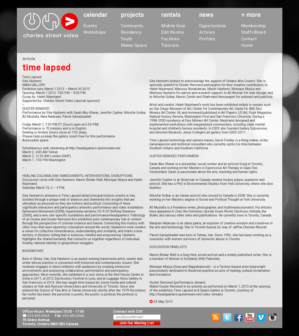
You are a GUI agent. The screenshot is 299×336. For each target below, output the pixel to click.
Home (247, 45)
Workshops (94, 32)
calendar (95, 14)
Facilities (170, 38)
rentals (171, 14)
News (206, 14)
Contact (249, 38)
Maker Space (134, 45)
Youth (126, 38)
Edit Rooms (172, 32)
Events (90, 25)
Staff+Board (253, 32)
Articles (207, 32)
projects (132, 14)
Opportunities (212, 25)
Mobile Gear (173, 25)
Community (132, 25)
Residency (131, 32)
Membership (253, 25)
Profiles (207, 38)
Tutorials (170, 45)
